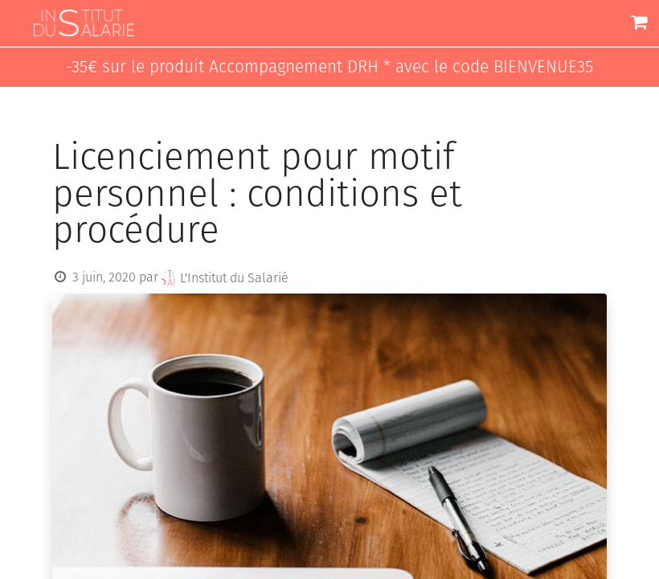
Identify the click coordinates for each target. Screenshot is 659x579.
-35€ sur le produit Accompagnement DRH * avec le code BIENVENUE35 (329, 67)
